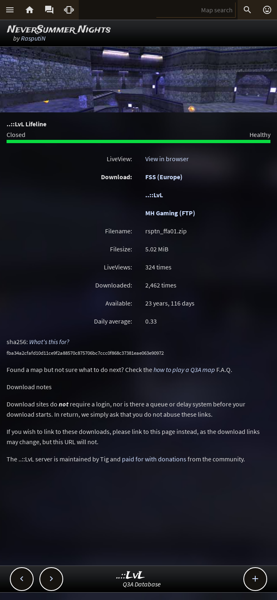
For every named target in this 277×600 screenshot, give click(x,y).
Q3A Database (142, 584)
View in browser (167, 159)
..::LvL (154, 195)
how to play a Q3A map (184, 369)
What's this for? (49, 342)
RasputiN (33, 38)
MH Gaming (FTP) (170, 213)
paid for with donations (154, 459)
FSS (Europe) (164, 177)
